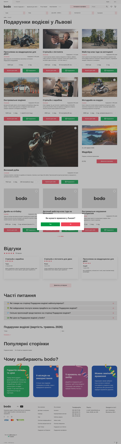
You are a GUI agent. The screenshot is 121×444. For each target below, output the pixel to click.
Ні (70, 224)
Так (50, 224)
